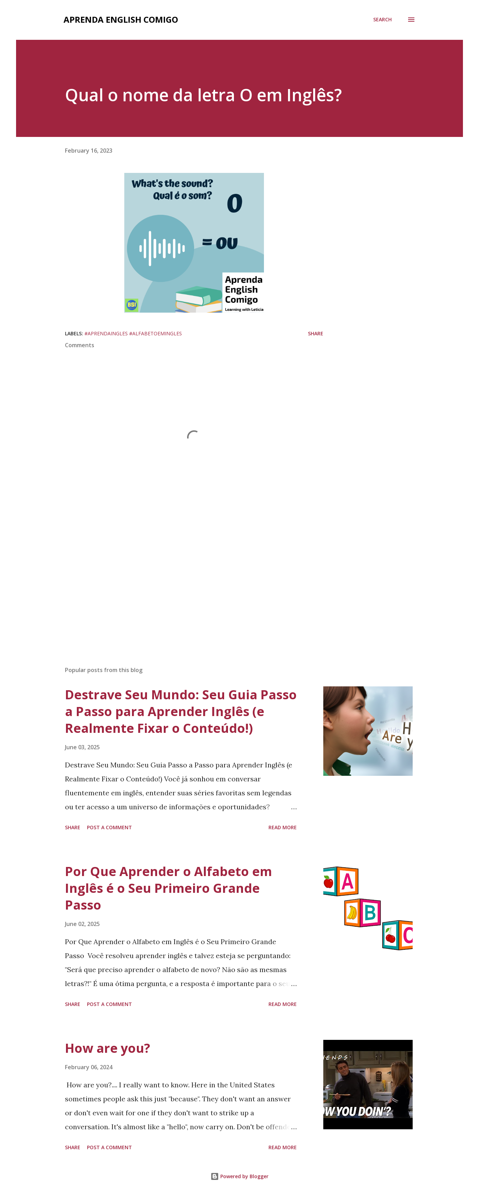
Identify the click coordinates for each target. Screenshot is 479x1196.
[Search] (382, 19)
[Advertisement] (183, 579)
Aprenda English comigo (121, 19)
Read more (282, 827)
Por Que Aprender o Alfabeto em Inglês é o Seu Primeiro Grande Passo (168, 888)
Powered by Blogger (239, 1176)
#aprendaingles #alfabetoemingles (133, 333)
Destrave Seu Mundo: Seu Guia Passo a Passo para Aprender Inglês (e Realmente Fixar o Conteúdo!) (181, 711)
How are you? (107, 1048)
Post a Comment (109, 827)
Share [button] (315, 333)
